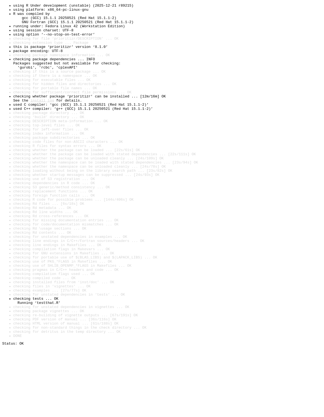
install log (42, 120)
